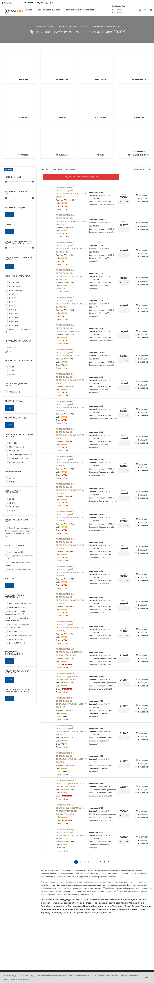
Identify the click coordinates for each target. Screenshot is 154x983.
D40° (10, 302)
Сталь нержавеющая (17, 569)
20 (9, 499)
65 (10, 503)
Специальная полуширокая (18, 330)
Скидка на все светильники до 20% (69, 176)
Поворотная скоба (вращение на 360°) (15, 612)
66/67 (12, 506)
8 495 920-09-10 (124, 12)
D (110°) (12, 282)
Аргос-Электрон (16, 458)
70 (10, 366)
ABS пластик (14, 552)
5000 (9, 170)
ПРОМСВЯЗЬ (14, 462)
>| (116, 860)
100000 (12, 391)
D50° (10, 305)
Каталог (34, 10)
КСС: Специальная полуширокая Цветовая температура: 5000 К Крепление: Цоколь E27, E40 (102, 657)
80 (10, 374)
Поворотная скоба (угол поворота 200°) (17, 625)
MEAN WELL (14, 446)
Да (10, 477)
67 (10, 510)
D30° (10, 298)
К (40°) (11, 321)
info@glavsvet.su (124, 6)
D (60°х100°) (13, 290)
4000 (12, 347)
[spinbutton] (124, 200)
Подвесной (14, 631)
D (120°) (12, 286)
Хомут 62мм (13, 639)
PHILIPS (12, 450)
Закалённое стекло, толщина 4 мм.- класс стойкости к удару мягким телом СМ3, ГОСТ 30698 (19, 532)
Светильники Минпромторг (86, 10)
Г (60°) (11, 309)
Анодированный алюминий (19, 557)
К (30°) (11, 317)
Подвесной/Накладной (19, 635)
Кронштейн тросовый (18, 603)
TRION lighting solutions (18, 454)
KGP (11, 443)
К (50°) (11, 325)
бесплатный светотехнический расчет (133, 890)
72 (10, 370)
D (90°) (11, 294)
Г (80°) (11, 313)
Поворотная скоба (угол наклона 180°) (17, 619)
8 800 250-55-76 (124, 9)
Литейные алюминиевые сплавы (17, 563)
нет (11, 481)
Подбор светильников (55, 10)
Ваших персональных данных (16, 979)
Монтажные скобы (17, 607)
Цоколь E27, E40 (15, 643)
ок (146, 977)
